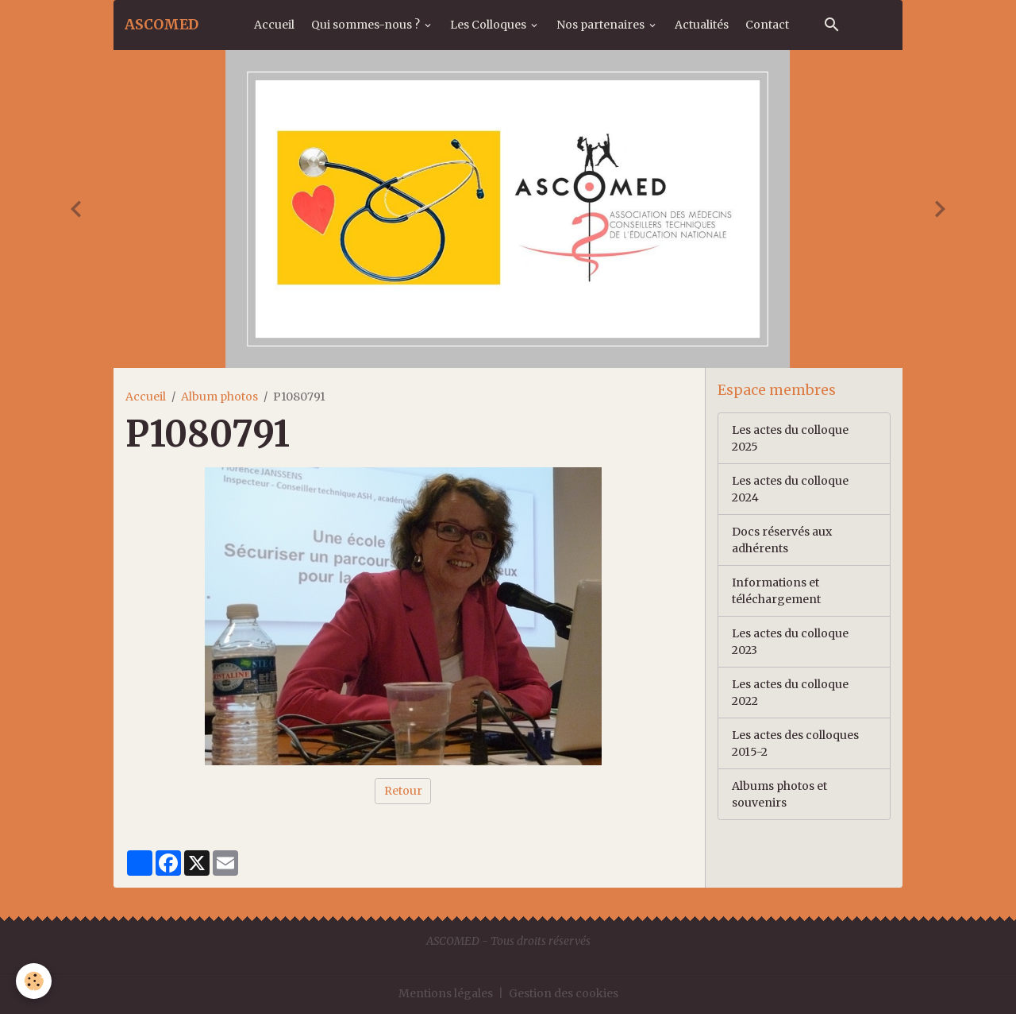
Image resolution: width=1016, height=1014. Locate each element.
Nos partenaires (601, 24)
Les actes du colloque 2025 (790, 438)
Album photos (219, 396)
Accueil (274, 24)
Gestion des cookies (563, 993)
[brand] (161, 24)
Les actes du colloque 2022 (790, 692)
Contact (767, 24)
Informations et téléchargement (776, 590)
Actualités (702, 24)
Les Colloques (489, 24)
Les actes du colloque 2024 (790, 489)
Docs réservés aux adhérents (782, 539)
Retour (403, 791)
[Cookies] (34, 981)
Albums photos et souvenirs (779, 794)
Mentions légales (445, 993)
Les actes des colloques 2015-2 (795, 743)
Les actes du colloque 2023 (790, 641)
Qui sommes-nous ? (366, 24)
